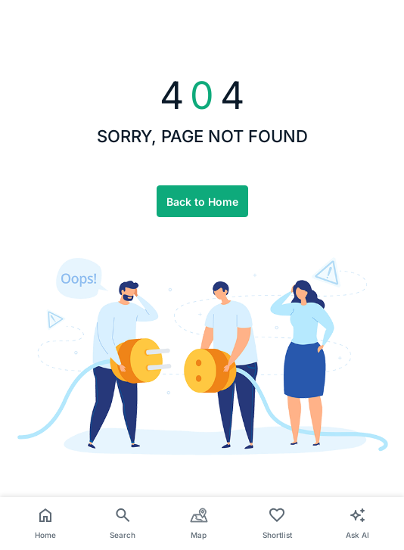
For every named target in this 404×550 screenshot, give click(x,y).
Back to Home (202, 201)
